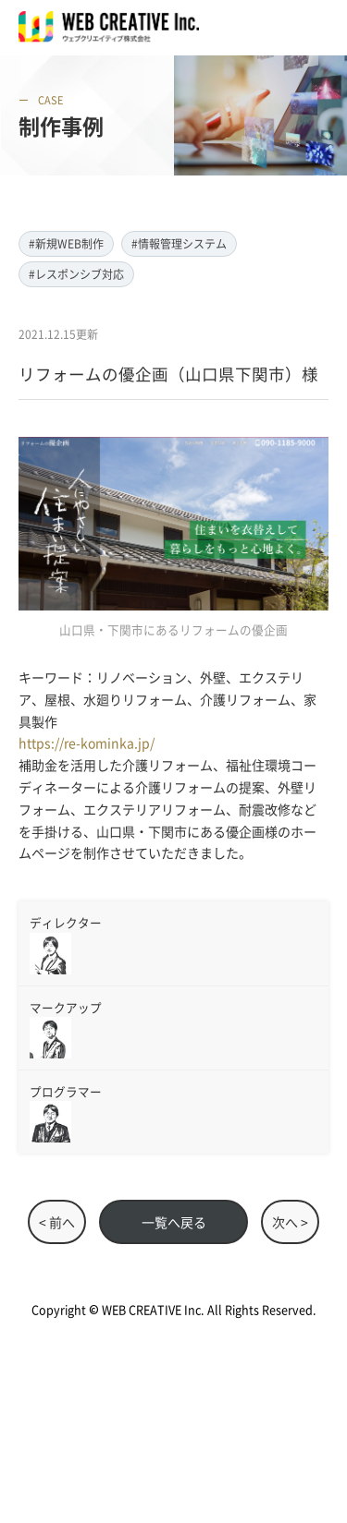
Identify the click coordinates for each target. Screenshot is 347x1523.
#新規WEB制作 (66, 243)
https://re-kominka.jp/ (87, 742)
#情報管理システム (179, 243)
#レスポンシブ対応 (76, 274)
